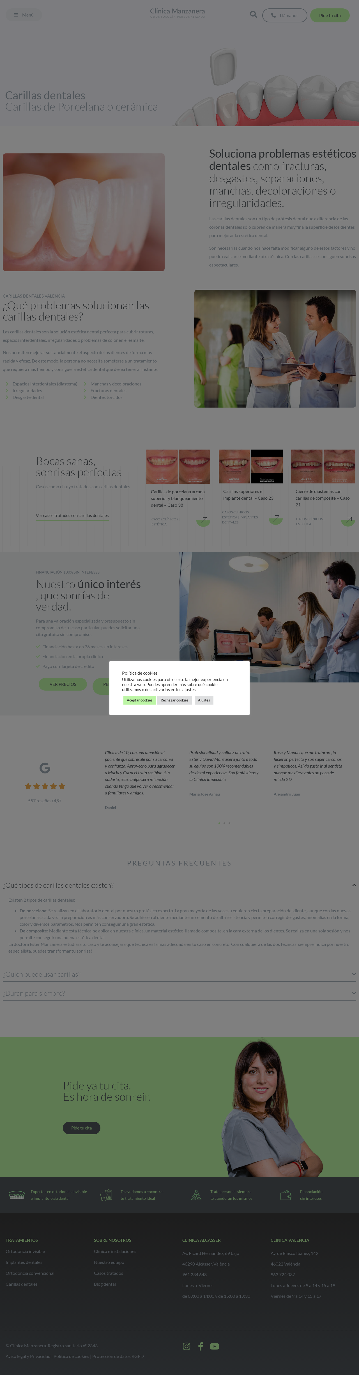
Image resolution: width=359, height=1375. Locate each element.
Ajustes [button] (204, 700)
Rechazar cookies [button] (174, 700)
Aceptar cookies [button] (140, 700)
